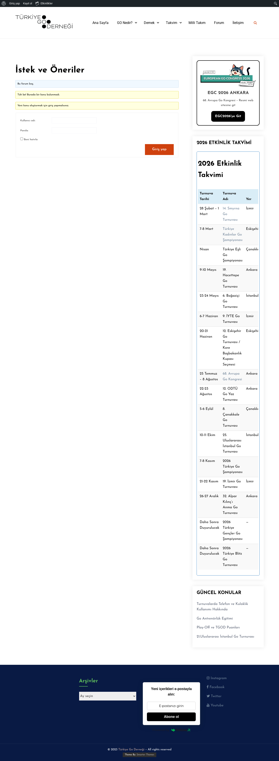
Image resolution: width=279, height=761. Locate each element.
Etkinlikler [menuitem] (44, 3)
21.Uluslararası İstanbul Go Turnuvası (225, 636)
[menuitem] (4, 3)
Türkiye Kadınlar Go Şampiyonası (233, 234)
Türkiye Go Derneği (131, 749)
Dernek (149, 23)
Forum (219, 23)
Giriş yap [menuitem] (14, 3)
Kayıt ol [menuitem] (27, 3)
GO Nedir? (125, 23)
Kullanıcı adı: (27, 120)
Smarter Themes (145, 755)
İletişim (238, 23)
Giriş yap (159, 149)
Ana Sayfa (100, 23)
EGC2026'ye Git (228, 116)
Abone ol (171, 717)
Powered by (171, 730)
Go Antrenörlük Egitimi (215, 618)
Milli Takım (197, 23)
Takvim (171, 23)
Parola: (24, 130)
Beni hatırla (31, 139)
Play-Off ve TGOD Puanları (218, 627)
